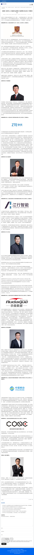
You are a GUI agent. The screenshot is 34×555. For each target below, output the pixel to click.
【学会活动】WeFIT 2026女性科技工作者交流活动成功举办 (11, 509)
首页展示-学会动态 (11, 7)
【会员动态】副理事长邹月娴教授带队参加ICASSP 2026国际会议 (12, 506)
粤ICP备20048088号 (17, 553)
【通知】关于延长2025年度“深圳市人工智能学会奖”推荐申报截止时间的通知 (14, 508)
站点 (2, 534)
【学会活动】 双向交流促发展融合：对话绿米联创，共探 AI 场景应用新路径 (14, 512)
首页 (6, 7)
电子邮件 (2, 531)
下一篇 (32, 499)
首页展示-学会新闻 (14, 14)
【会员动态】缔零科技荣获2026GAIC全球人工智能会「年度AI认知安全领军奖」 (14, 511)
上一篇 (29, 499)
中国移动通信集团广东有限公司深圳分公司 (8, 397)
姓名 (2, 528)
